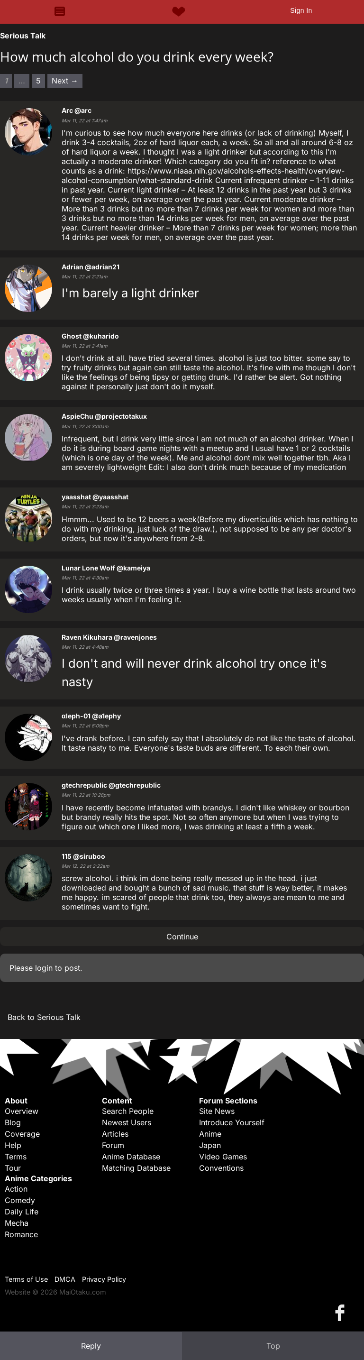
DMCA (65, 1279)
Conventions (221, 1168)
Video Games (223, 1156)
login (44, 968)
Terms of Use (26, 1279)
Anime (210, 1134)
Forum (113, 1145)
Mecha (16, 1223)
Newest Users (126, 1122)
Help (13, 1145)
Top (273, 1346)
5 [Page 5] (38, 80)
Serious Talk (23, 35)
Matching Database (136, 1168)
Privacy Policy (104, 1279)
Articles (115, 1134)
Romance (21, 1234)
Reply (91, 1346)
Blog (13, 1122)
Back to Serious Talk (44, 1017)
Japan (210, 1145)
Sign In (301, 10)
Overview (21, 1111)
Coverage (22, 1134)
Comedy (20, 1200)
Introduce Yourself (231, 1122)
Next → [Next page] (65, 80)
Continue (182, 936)
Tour (13, 1168)
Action (16, 1189)
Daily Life (21, 1211)
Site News (217, 1111)
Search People (128, 1111)
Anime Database (131, 1156)
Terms (16, 1156)
